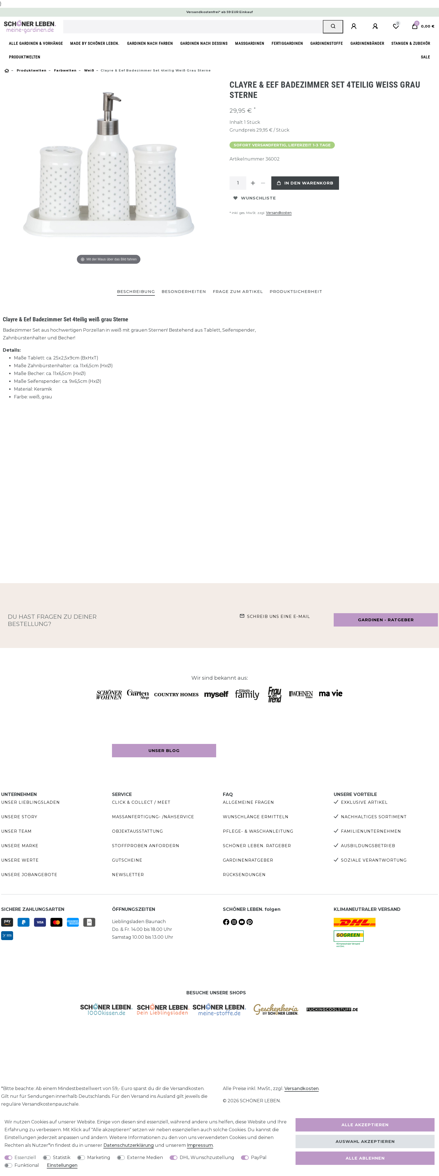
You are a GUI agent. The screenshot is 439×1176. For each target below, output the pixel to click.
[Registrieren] (376, 26)
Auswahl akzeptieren (365, 1141)
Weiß (88, 70)
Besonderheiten (184, 291)
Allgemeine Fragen (248, 802)
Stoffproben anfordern (145, 845)
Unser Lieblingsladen (30, 802)
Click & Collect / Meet (141, 802)
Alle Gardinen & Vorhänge (36, 43)
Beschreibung (136, 291)
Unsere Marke (19, 845)
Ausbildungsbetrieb (368, 845)
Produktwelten (24, 57)
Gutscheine (127, 860)
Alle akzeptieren (365, 1124)
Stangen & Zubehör (410, 43)
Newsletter (128, 874)
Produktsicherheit (296, 291)
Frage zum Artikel (238, 291)
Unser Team (16, 831)
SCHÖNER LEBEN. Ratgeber (257, 845)
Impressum (200, 1145)
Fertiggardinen (287, 43)
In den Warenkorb (305, 183)
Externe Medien (145, 1157)
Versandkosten (279, 213)
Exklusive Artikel (364, 802)
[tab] (136, 292)
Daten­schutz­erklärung (128, 1145)
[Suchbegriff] (193, 26)
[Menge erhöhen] (253, 183)
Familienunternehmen (371, 831)
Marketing (98, 1157)
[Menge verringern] (263, 183)
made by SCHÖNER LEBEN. (94, 43)
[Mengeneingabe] (238, 183)
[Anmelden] (354, 26)
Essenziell (25, 1157)
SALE (425, 57)
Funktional (26, 1165)
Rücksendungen (244, 874)
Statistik (61, 1157)
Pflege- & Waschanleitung (258, 831)
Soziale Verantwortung (374, 860)
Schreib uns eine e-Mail (278, 616)
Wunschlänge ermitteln (256, 816)
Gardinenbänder (367, 43)
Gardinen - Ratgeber (386, 619)
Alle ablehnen (365, 1158)
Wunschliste (254, 198)
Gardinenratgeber (248, 860)
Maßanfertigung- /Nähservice (153, 816)
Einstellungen (62, 1165)
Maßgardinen (249, 43)
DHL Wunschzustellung (207, 1157)
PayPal (259, 1157)
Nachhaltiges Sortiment (374, 816)
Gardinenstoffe (326, 43)
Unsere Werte (20, 860)
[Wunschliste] (395, 26)
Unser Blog (164, 750)
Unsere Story (19, 816)
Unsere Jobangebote (29, 874)
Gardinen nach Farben (150, 43)
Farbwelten (65, 70)
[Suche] (333, 26)
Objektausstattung (137, 831)
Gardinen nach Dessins (204, 43)
